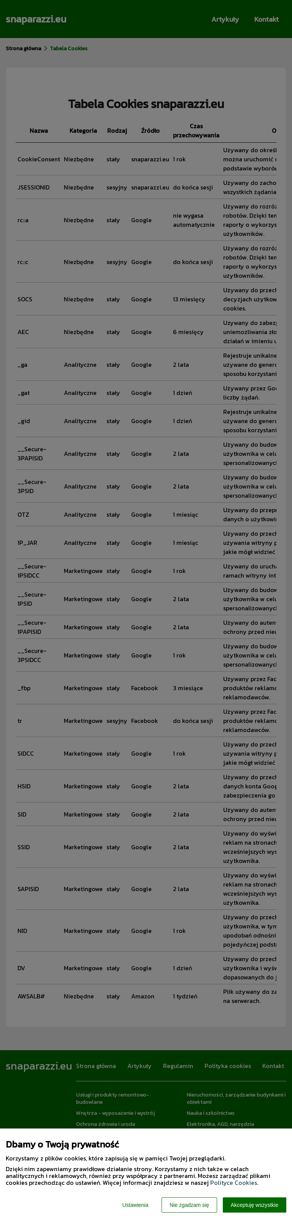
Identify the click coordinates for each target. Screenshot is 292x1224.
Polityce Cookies (233, 1182)
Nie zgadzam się (189, 1205)
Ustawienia (135, 1205)
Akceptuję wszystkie (254, 1205)
